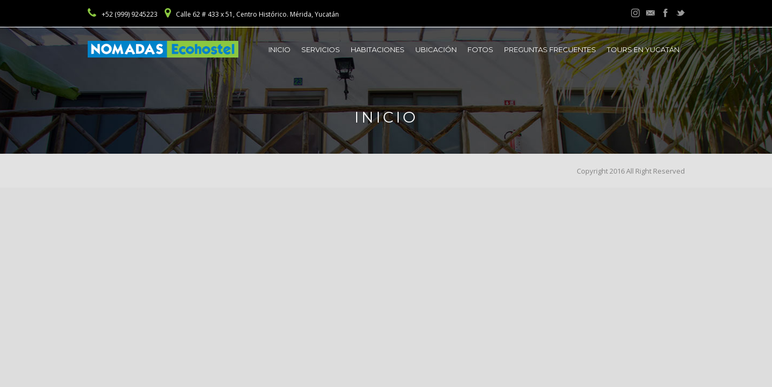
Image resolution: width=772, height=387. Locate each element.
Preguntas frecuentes (550, 49)
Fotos (480, 49)
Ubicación (436, 49)
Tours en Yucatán (643, 49)
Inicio (279, 49)
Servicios (320, 49)
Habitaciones (378, 49)
